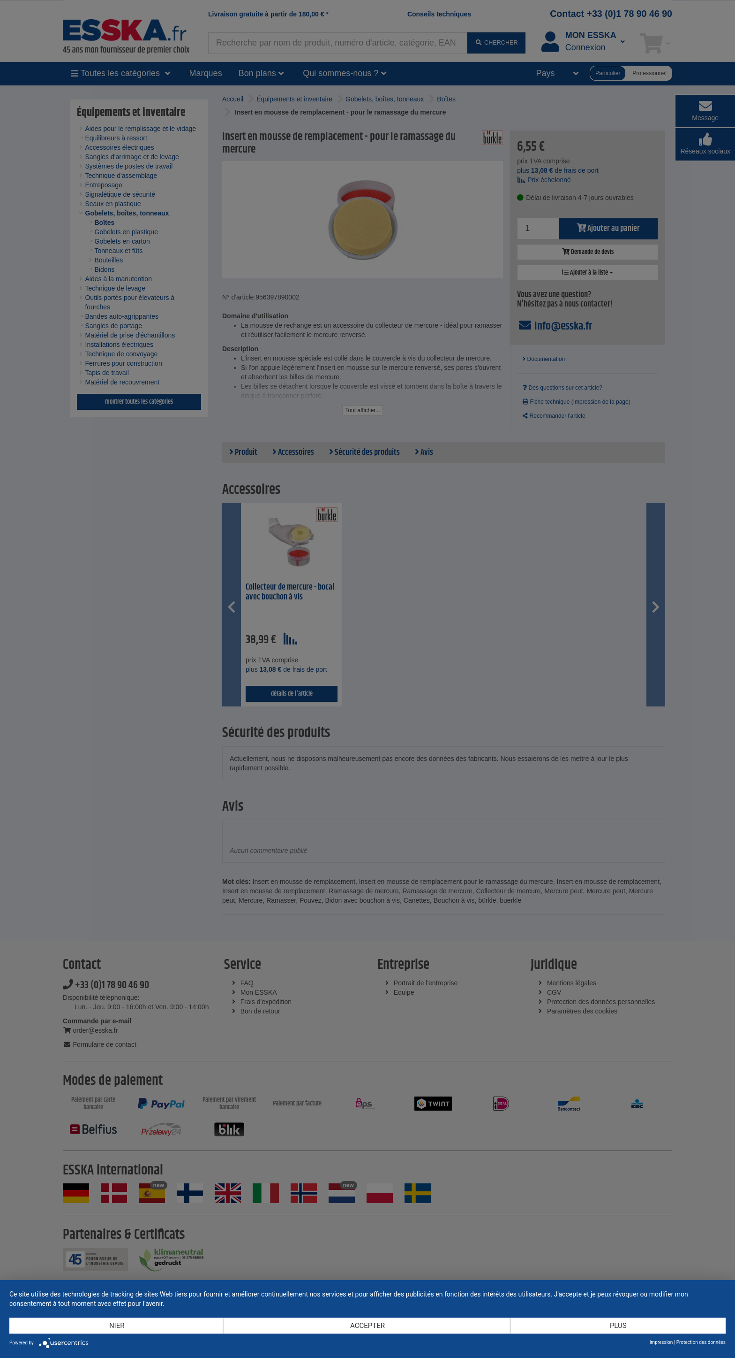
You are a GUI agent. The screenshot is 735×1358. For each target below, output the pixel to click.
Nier (117, 1325)
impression (661, 1342)
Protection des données (701, 1342)
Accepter (367, 1325)
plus (618, 1325)
